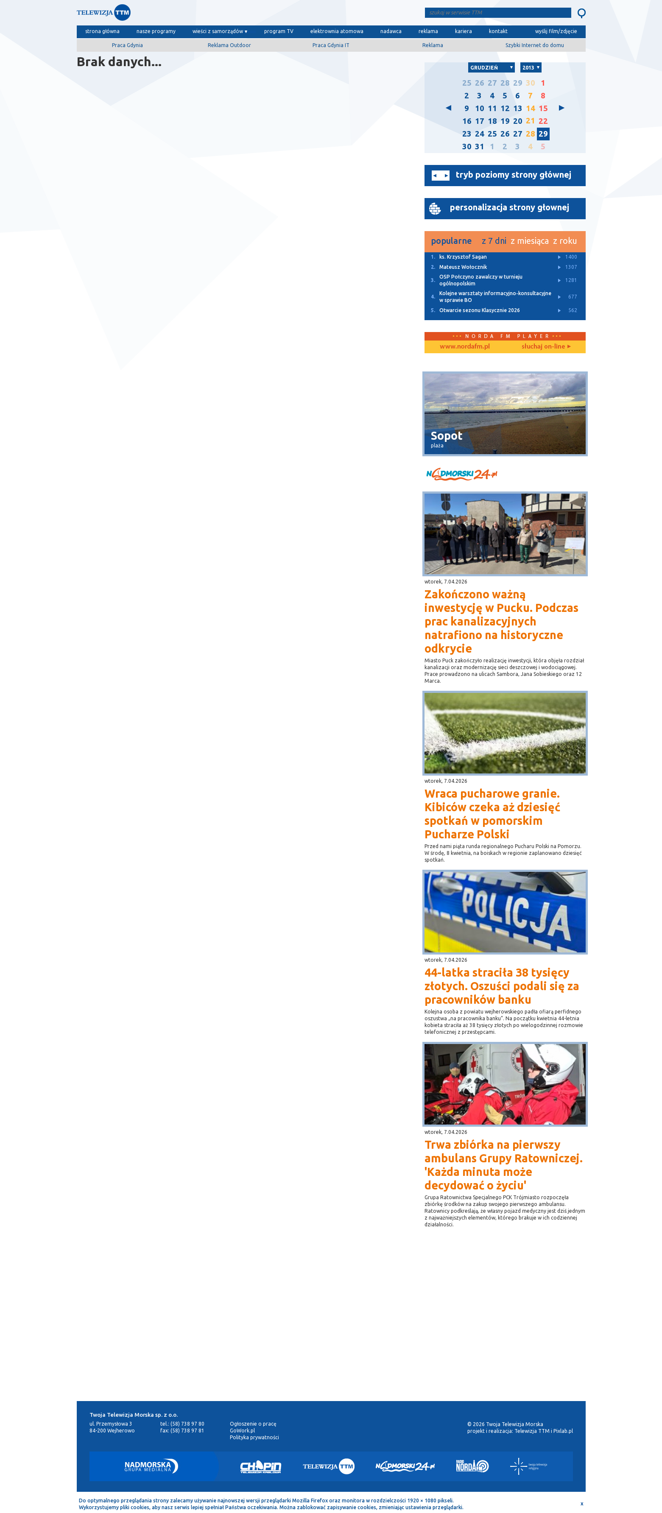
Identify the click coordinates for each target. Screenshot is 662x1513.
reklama (428, 31)
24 (479, 133)
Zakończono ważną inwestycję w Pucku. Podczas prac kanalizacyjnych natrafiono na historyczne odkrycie (501, 621)
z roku (565, 241)
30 (530, 82)
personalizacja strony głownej (509, 207)
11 (492, 108)
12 (505, 108)
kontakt (498, 31)
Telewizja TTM (532, 1431)
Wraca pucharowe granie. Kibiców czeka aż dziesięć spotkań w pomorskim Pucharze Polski (492, 813)
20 (517, 121)
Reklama (432, 45)
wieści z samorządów (218, 31)
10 (479, 108)
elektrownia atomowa (336, 31)
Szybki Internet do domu (535, 45)
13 (517, 108)
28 (505, 82)
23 (467, 133)
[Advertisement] (331, 1327)
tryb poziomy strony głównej (513, 174)
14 (530, 108)
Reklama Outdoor (229, 45)
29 (517, 82)
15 (543, 108)
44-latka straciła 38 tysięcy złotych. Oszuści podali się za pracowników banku (502, 986)
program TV (278, 31)
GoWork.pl (242, 1430)
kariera (463, 31)
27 (492, 82)
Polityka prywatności (254, 1437)
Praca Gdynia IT (331, 45)
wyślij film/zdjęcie (556, 31)
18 (492, 121)
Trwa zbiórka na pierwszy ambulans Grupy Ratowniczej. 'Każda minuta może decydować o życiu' (504, 1165)
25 (467, 82)
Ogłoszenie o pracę (253, 1423)
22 (543, 121)
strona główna (102, 31)
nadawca (391, 31)
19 (505, 121)
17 (479, 121)
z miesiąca (530, 241)
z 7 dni (494, 241)
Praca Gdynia (127, 45)
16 (467, 121)
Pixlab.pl (563, 1431)
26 (479, 82)
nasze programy (156, 31)
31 (479, 146)
